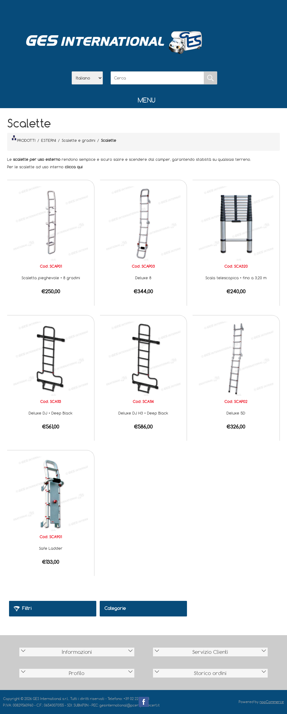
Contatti (160, 13)
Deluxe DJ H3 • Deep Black (143, 412)
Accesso (176, 13)
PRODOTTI (24, 139)
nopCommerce (272, 701)
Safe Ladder (51, 548)
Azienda (127, 13)
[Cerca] (157, 77)
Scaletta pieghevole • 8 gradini (51, 277)
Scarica (144, 13)
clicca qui (74, 166)
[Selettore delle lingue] (87, 77)
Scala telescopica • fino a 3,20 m (235, 277)
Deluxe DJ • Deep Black (51, 412)
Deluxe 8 (143, 277)
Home (111, 13)
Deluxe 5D (236, 412)
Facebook (144, 702)
